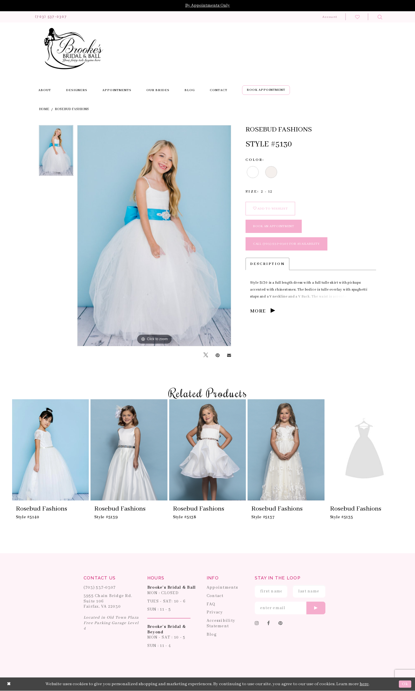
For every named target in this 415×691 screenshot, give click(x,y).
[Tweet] (206, 355)
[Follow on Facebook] (268, 624)
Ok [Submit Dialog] (405, 684)
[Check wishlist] (357, 16)
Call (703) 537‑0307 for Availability (286, 244)
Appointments (222, 587)
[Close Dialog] (9, 684)
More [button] (258, 311)
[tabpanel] (56, 152)
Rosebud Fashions (72, 109)
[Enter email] (290, 608)
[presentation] (50, 450)
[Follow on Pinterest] (280, 624)
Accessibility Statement (221, 623)
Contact (215, 596)
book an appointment (273, 227)
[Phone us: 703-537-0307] (53, 16)
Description (267, 264)
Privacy (215, 612)
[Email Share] (229, 355)
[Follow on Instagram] (257, 624)
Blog (212, 634)
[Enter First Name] (271, 591)
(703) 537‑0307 (100, 587)
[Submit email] (315, 608)
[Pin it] (217, 355)
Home (44, 109)
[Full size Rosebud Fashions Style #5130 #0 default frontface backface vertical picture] (154, 236)
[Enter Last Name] (309, 591)
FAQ (211, 604)
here (364, 684)
